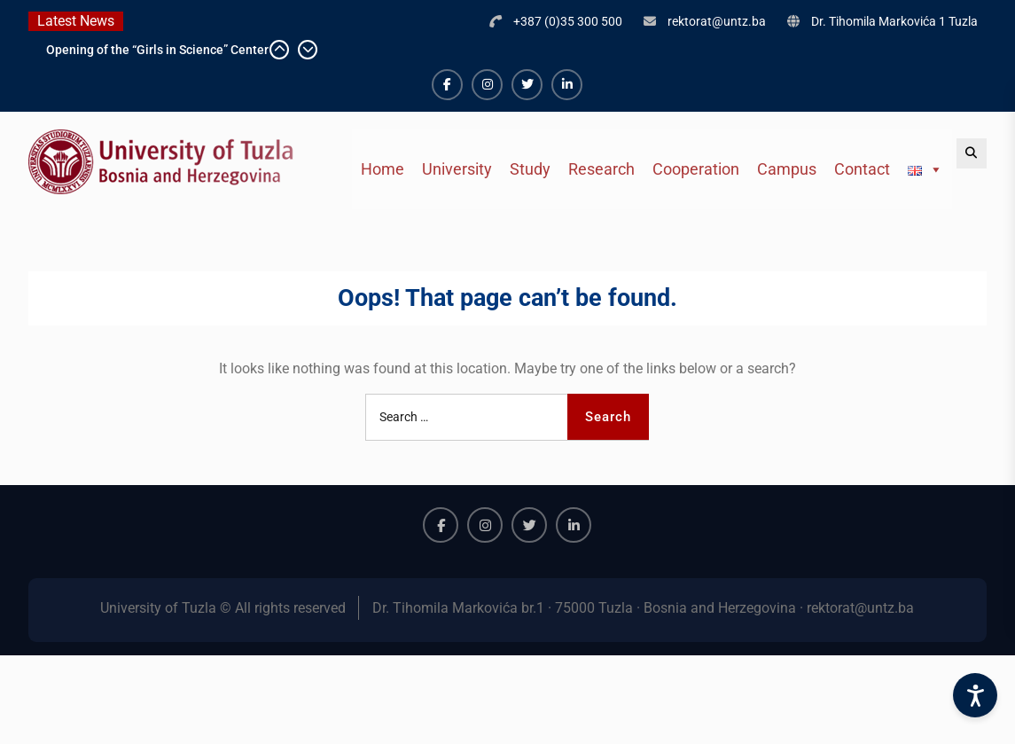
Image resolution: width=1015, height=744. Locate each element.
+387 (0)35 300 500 (567, 21)
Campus (786, 169)
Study (530, 169)
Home (382, 169)
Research (601, 169)
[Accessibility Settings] (975, 695)
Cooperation (695, 169)
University (457, 169)
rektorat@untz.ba (717, 21)
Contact (862, 169)
